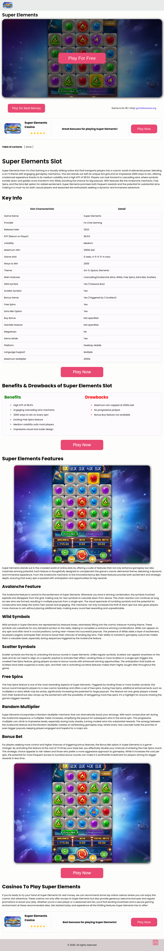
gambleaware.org (146, 108)
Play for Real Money (26, 108)
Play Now (144, 129)
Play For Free (82, 58)
